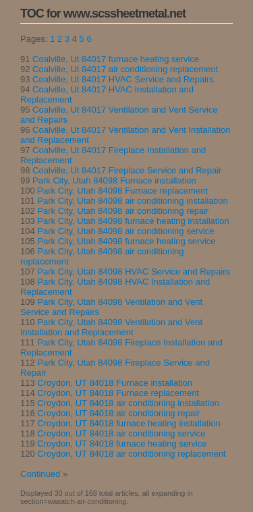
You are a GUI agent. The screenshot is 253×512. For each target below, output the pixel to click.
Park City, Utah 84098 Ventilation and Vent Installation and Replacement (111, 327)
